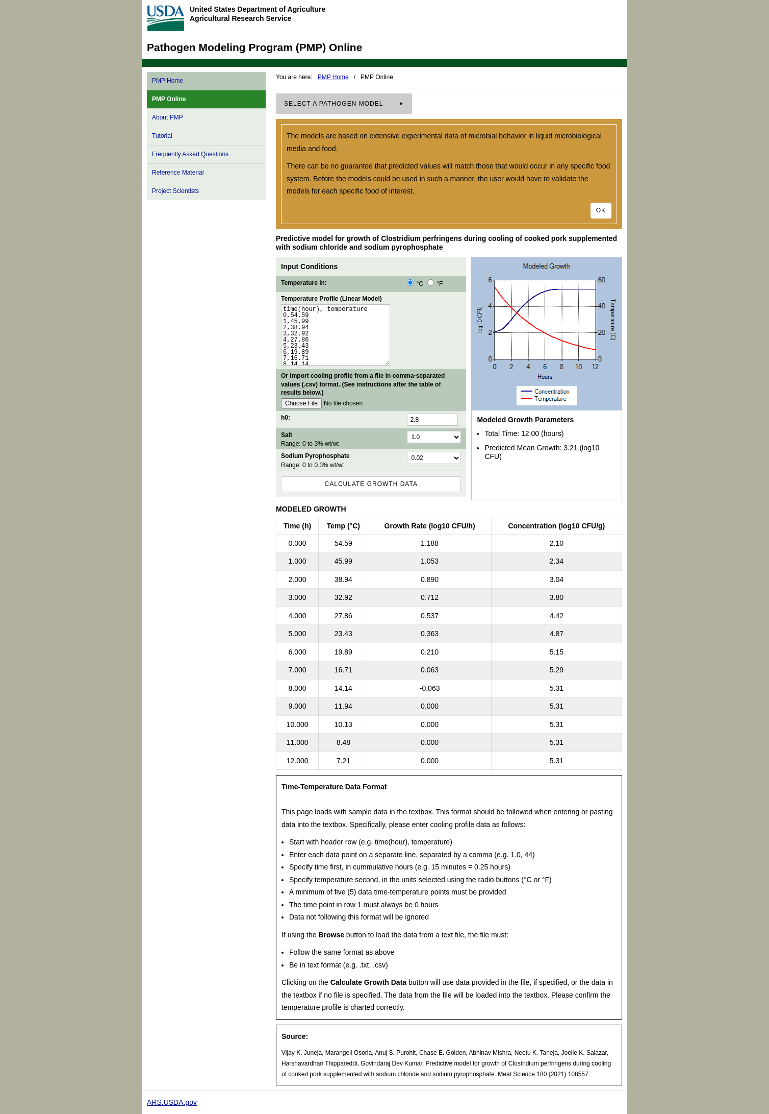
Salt (286, 435)
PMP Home (167, 80)
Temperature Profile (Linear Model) (331, 298)
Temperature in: (304, 282)
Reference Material (177, 172)
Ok (601, 210)
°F (435, 283)
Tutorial (162, 135)
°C (416, 283)
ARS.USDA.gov (172, 1102)
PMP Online (169, 99)
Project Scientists (175, 191)
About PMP (167, 117)
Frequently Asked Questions (190, 154)
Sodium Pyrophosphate (315, 455)
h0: (285, 417)
